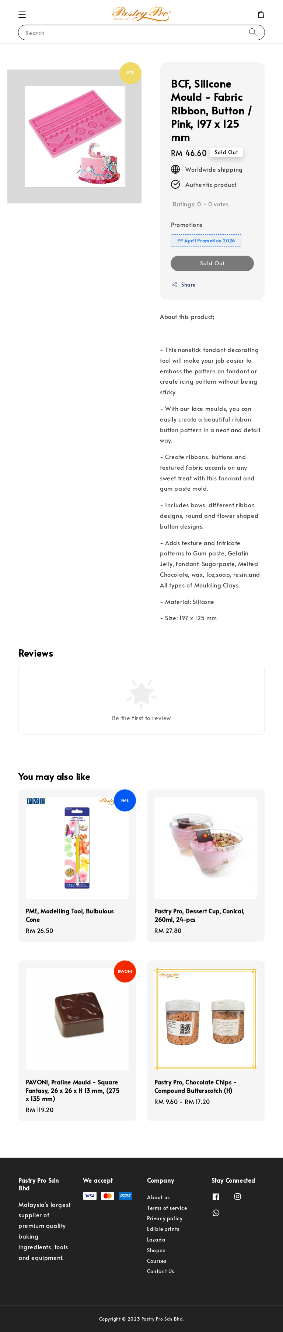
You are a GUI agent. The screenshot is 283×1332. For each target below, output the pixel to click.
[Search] (253, 32)
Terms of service (167, 1207)
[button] (22, 14)
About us (158, 1197)
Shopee (156, 1250)
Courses (156, 1260)
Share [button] (183, 284)
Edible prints (163, 1228)
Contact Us (160, 1271)
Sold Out (212, 263)
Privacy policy (164, 1218)
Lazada (156, 1239)
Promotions (187, 224)
